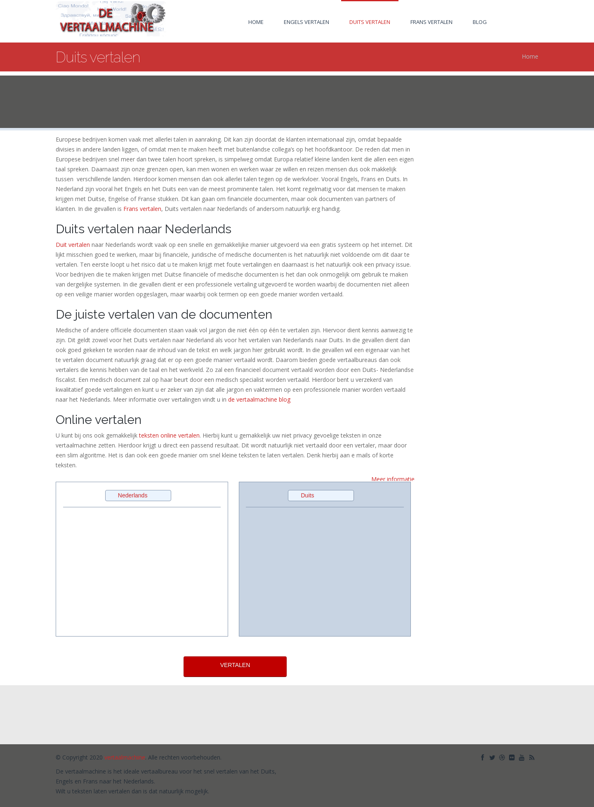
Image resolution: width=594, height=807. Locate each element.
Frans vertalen (431, 22)
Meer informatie (393, 479)
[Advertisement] (297, 102)
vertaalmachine (124, 757)
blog (480, 22)
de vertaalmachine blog (259, 399)
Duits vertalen (369, 22)
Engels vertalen (306, 22)
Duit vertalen (73, 244)
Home (256, 22)
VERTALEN (235, 665)
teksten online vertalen (169, 435)
